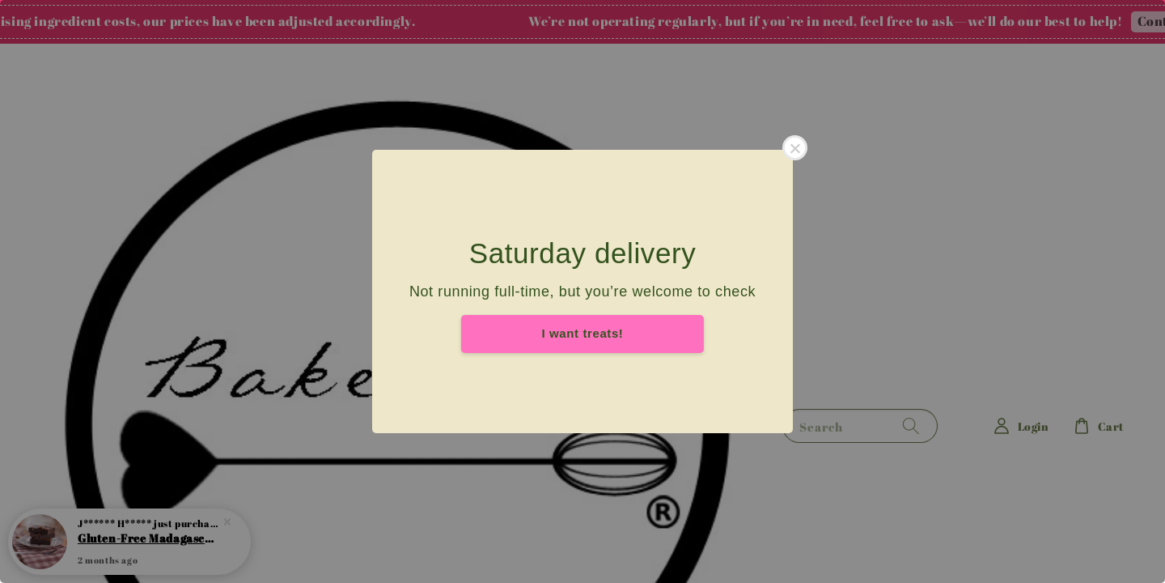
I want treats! (583, 333)
